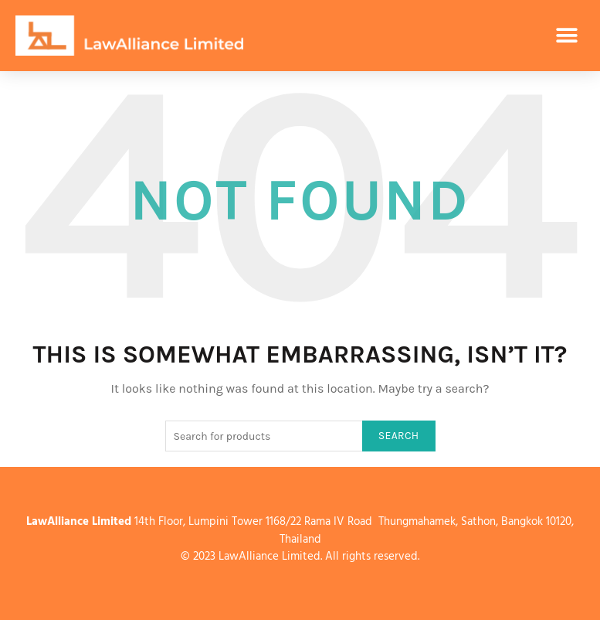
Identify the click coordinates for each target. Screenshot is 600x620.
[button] (567, 36)
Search (398, 435)
